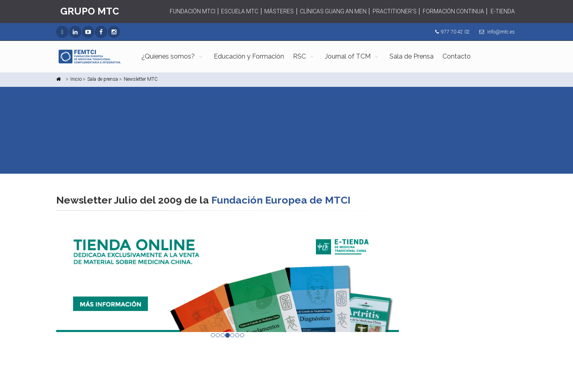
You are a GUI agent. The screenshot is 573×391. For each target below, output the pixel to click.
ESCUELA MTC (239, 11)
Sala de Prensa (412, 56)
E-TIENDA (503, 11)
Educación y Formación (249, 56)
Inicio (76, 79)
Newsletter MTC (141, 79)
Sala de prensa (102, 79)
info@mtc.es (501, 32)
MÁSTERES (279, 11)
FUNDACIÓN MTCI (192, 11)
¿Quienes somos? (168, 56)
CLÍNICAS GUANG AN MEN (333, 11)
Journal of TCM (348, 56)
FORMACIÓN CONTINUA (453, 11)
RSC (299, 56)
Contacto (456, 56)
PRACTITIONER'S (395, 11)
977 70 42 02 (455, 32)
